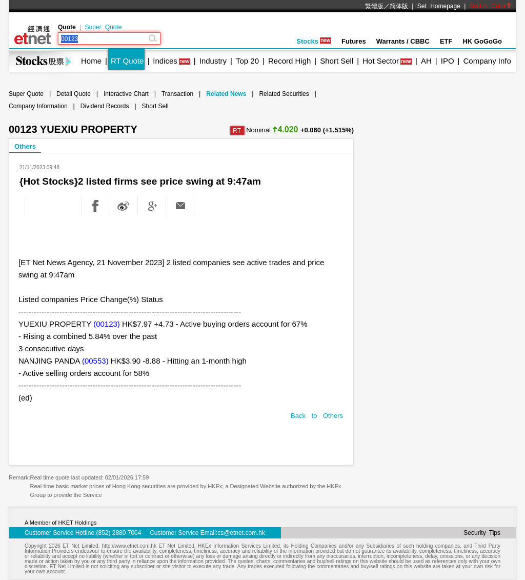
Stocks (313, 41)
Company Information (38, 106)
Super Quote (103, 27)
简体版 (399, 6)
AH (426, 60)
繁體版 (374, 6)
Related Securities (284, 93)
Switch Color (491, 6)
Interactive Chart (126, 93)
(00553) (95, 360)
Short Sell (336, 60)
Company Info (487, 60)
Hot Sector (380, 60)
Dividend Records (104, 106)
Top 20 (247, 60)
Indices (165, 60)
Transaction (177, 93)
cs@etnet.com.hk (241, 532)
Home (91, 60)
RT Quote (127, 60)
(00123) (106, 323)
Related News (226, 93)
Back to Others (317, 415)
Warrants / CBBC (403, 41)
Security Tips (481, 532)
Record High (289, 60)
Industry (213, 60)
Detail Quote (73, 93)
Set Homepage (438, 6)
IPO (447, 60)
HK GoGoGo (482, 41)
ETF (446, 41)
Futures (353, 41)
